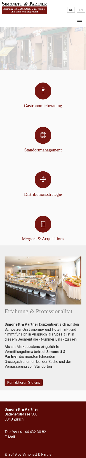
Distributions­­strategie (43, 194)
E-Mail (10, 437)
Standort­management (43, 150)
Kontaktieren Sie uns (23, 382)
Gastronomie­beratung (43, 105)
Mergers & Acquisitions (43, 238)
